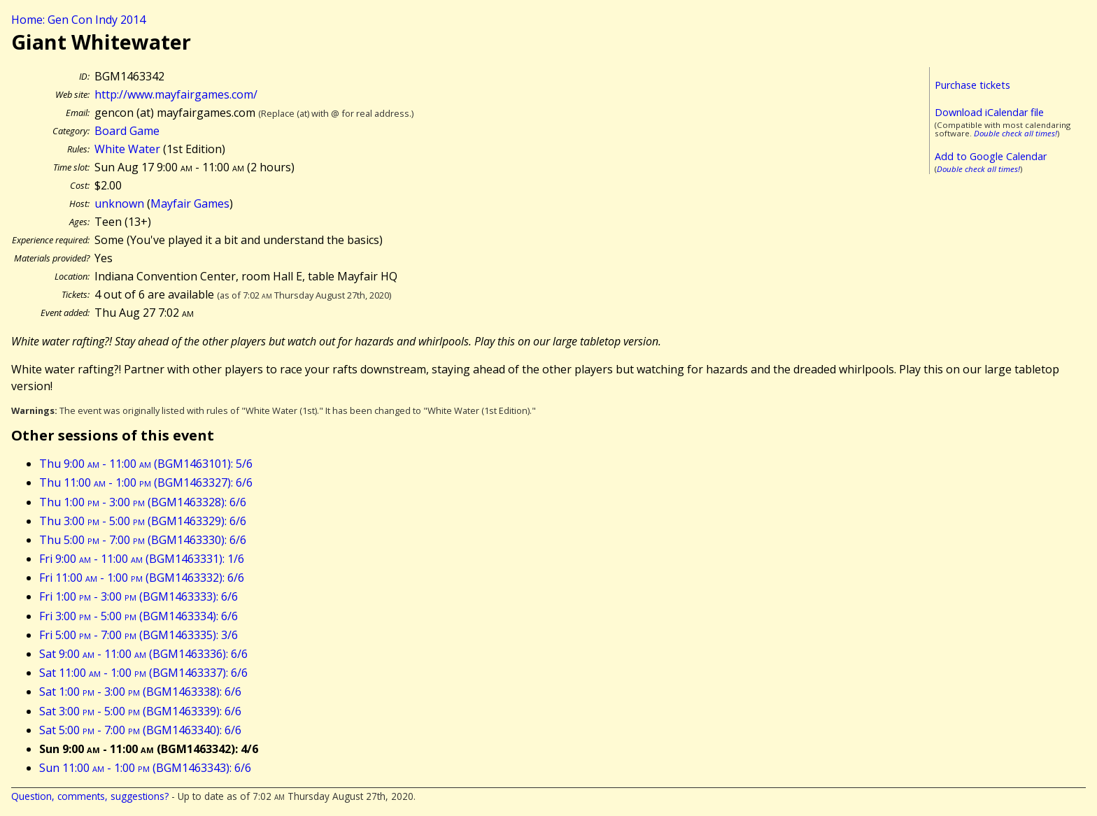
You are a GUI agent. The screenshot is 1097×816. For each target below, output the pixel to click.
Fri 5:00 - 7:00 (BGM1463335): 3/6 (138, 635)
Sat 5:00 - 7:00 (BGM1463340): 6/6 (140, 730)
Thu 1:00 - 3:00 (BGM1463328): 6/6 (142, 502)
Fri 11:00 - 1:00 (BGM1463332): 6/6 (141, 577)
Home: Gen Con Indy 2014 (78, 19)
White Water (127, 149)
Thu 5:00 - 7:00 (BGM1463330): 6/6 (142, 539)
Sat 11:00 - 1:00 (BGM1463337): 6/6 (143, 672)
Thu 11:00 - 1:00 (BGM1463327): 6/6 (146, 482)
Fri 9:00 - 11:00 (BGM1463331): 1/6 (141, 558)
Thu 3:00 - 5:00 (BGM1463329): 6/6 (142, 521)
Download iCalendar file (989, 112)
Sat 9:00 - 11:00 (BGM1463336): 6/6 (143, 653)
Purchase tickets (972, 85)
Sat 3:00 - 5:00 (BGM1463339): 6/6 (140, 711)
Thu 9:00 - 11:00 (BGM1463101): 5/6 (146, 463)
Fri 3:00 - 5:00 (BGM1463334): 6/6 (138, 616)
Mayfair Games (189, 203)
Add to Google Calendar (991, 156)
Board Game (127, 130)
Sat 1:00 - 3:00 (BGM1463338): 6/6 (140, 691)
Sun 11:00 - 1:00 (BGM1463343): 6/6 (145, 767)
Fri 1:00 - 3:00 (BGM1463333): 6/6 (138, 596)
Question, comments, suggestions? (90, 796)
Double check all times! (1015, 133)
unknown (119, 203)
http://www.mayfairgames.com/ (175, 94)
